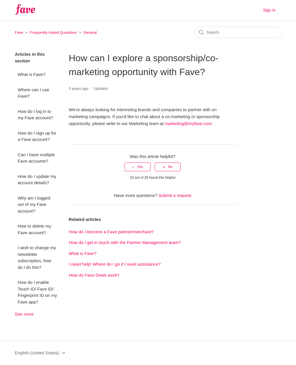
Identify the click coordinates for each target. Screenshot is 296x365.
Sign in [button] (269, 10)
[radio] (138, 167)
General (90, 32)
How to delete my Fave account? (34, 229)
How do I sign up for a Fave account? (37, 136)
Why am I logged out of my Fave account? (34, 204)
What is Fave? (31, 74)
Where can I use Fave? (33, 93)
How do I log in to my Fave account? (35, 114)
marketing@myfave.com (188, 123)
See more (24, 314)
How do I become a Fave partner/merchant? (111, 231)
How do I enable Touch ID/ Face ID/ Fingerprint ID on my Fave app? (37, 292)
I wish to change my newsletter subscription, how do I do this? (37, 257)
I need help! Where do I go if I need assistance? (115, 264)
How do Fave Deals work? (94, 275)
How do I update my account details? (37, 179)
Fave (19, 32)
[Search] (238, 32)
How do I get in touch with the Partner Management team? (125, 242)
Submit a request (174, 195)
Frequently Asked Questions (53, 32)
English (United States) (37, 352)
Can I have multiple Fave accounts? (36, 158)
